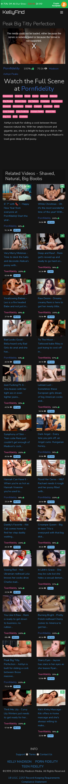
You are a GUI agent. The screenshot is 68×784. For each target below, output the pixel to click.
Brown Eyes (20, 101)
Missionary (18, 106)
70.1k (42, 68)
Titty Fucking (22, 111)
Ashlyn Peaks (10, 74)
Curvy (35, 96)
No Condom (57, 101)
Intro (57, 106)
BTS (15, 116)
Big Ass (6, 116)
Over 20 (18, 96)
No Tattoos (33, 101)
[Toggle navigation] (61, 12)
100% (29, 68)
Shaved (44, 96)
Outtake (23, 116)
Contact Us (46, 754)
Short (27, 96)
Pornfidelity (11, 68)
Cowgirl (37, 106)
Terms (32, 754)
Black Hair (50, 111)
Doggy (29, 106)
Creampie (45, 101)
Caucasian (7, 96)
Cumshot (48, 106)
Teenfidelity (10, 271)
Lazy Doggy (8, 111)
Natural (53, 96)
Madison (54, 68)
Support (20, 754)
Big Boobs (7, 101)
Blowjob (6, 106)
